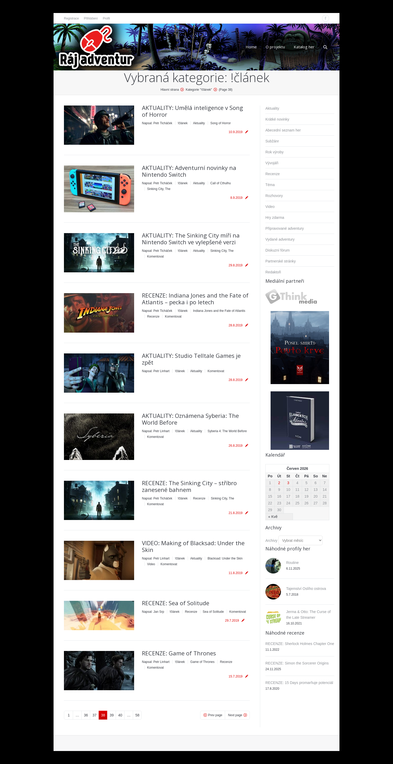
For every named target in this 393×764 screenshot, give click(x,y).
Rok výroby (274, 152)
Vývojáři (271, 163)
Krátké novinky (277, 119)
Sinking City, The (159, 189)
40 (120, 715)
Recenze (153, 316)
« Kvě (273, 517)
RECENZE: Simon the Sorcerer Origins (297, 663)
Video (151, 564)
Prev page (215, 715)
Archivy (271, 540)
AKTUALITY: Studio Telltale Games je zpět (191, 359)
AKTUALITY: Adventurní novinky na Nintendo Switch (189, 171)
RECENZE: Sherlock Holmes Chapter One (299, 644)
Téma (270, 185)
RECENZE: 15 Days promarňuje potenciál (299, 683)
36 (86, 715)
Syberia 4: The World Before (227, 431)
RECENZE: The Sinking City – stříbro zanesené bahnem (189, 486)
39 (112, 715)
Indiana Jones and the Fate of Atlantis (219, 311)
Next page (235, 715)
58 (137, 715)
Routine (292, 563)
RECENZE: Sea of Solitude (175, 603)
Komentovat (155, 256)
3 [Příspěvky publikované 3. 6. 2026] (288, 483)
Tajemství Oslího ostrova (306, 589)
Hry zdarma (274, 217)
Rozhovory (274, 196)
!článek (183, 123)
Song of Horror (220, 123)
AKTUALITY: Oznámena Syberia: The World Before (190, 419)
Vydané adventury (279, 239)
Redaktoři (273, 272)
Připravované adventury (284, 228)
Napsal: (157, 123)
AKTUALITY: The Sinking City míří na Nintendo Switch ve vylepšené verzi (191, 238)
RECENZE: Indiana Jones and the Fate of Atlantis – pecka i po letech (195, 298)
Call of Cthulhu (220, 183)
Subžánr (272, 141)
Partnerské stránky (280, 261)
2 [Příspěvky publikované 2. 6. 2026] (279, 483)
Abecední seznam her (283, 130)
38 (103, 715)
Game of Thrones (202, 662)
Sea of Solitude (213, 612)
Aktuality (199, 123)
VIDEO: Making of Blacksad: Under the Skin (193, 546)
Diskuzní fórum (277, 250)
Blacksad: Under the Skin (225, 558)
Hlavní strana (170, 89)
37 (95, 715)
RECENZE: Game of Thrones (179, 653)
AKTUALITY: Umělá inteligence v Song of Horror (192, 111)
